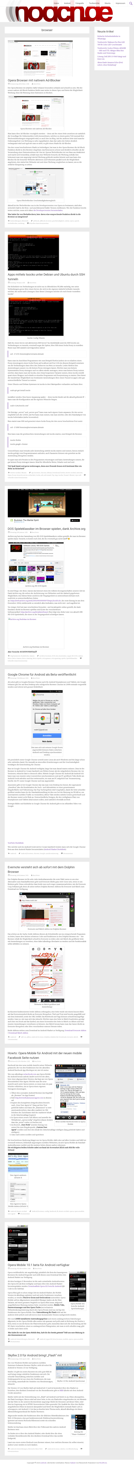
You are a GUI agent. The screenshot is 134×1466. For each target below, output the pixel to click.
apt (32, 473)
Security (20, 475)
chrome (43, 473)
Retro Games (17, 658)
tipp (56, 475)
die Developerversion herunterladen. (48, 210)
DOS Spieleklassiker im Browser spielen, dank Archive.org (46, 529)
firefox (62, 473)
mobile (65, 1339)
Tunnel (66, 475)
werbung (21, 223)
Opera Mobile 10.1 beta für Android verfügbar (38, 1265)
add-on (23, 1037)
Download (56, 473)
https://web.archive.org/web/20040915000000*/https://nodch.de (35, 601)
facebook (53, 1211)
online (67, 221)
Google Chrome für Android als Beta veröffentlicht (42, 674)
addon (29, 1037)
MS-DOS (75, 656)
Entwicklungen (15, 221)
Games (32, 656)
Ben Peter (37, 84)
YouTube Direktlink (16, 843)
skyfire (62, 1449)
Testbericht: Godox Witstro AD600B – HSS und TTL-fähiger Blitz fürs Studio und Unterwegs (111, 50)
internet (79, 473)
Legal (69, 656)
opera (72, 221)
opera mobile (79, 1211)
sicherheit (32, 475)
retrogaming (56, 658)
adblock (42, 221)
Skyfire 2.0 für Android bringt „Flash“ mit (35, 1355)
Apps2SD (49, 1339)
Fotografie (80, 3)
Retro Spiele (37, 658)
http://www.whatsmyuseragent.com (29, 1098)
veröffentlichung (72, 1449)
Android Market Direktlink (54, 849)
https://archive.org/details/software (34, 612)
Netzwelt (25, 221)
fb (57, 1211)
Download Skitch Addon (18, 1033)
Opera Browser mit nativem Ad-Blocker (34, 80)
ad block (36, 221)
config (47, 1211)
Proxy (14, 475)
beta (54, 1339)
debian (49, 473)
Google (42, 853)
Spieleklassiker (71, 658)
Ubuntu (107, 3)
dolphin (47, 1037)
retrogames (46, 658)
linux (9, 475)
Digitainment (15, 656)
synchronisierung (52, 853)
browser (49, 221)
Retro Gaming (27, 658)
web (79, 475)
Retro (10, 658)
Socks (38, 475)
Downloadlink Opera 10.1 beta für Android (44, 1286)
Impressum (120, 3)
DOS (53, 656)
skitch (76, 1037)
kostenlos (62, 656)
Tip (53, 475)
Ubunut (72, 475)
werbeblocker (12, 223)
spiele (63, 658)
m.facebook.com (29, 1074)
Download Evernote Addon (75, 1030)
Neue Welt (39, 1449)
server (25, 475)
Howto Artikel (15, 473)
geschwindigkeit (58, 221)
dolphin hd (54, 1037)
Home (56, 3)
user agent (11, 1214)
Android (67, 3)
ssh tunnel (47, 475)
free (57, 656)
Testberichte (94, 3)
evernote (69, 1037)
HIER (62, 1390)
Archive (42, 656)
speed (77, 221)
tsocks (60, 475)
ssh (42, 475)
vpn (76, 475)
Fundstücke (25, 656)
